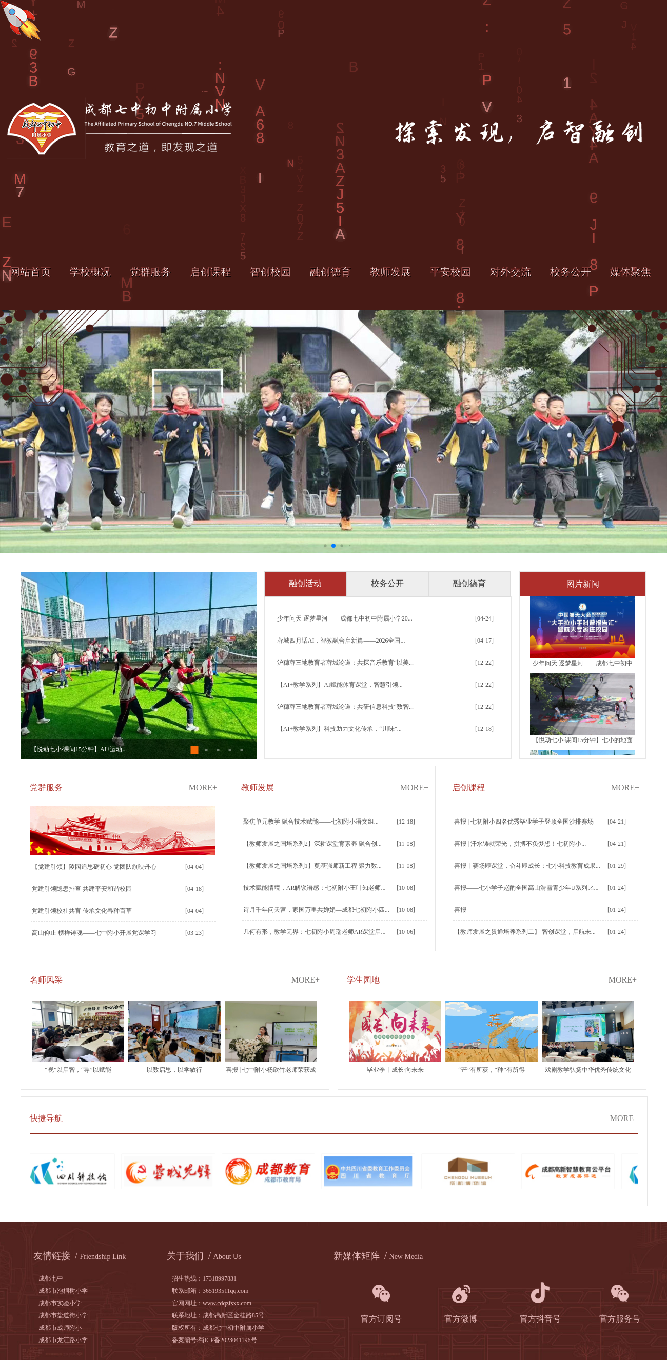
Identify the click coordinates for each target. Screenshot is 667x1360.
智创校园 (270, 271)
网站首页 (30, 271)
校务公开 (570, 271)
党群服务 (150, 271)
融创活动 (305, 583)
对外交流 (510, 271)
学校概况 (90, 271)
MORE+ (203, 787)
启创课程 (210, 271)
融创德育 (330, 271)
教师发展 (390, 271)
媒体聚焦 (630, 271)
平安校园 (450, 271)
